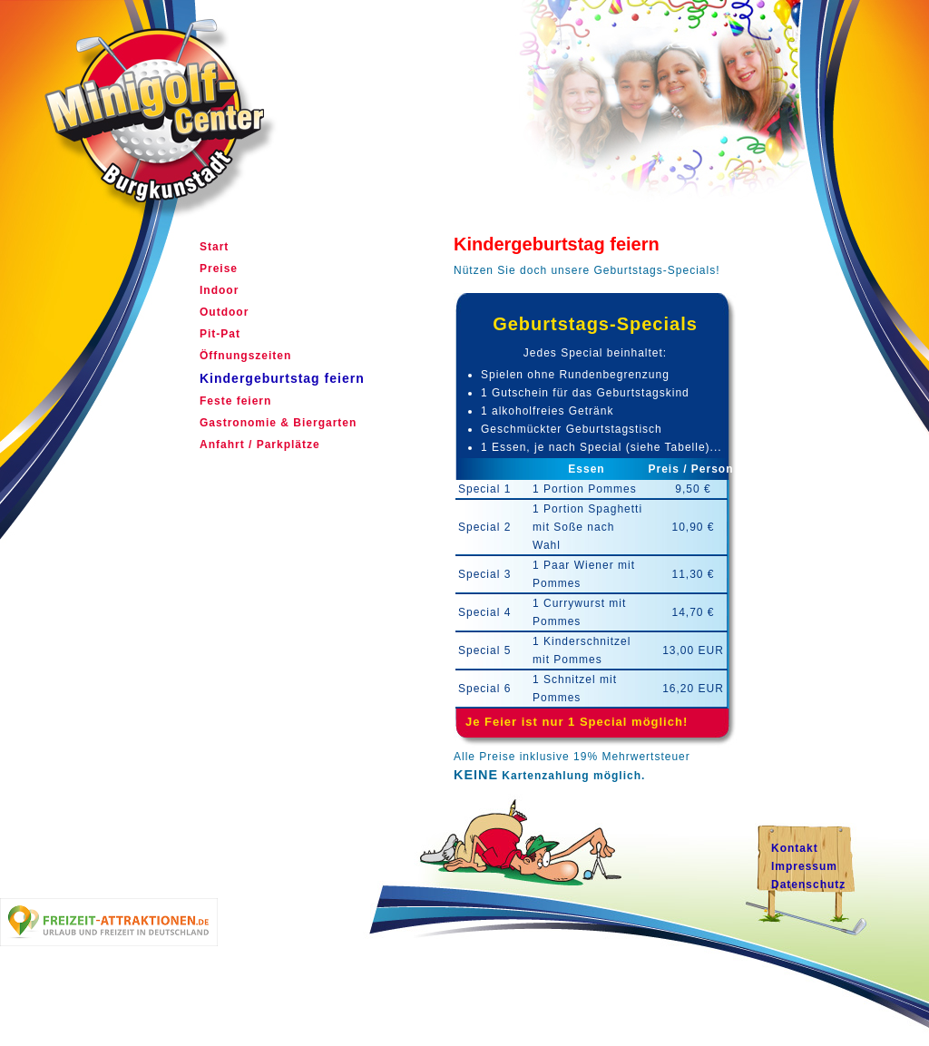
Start (214, 246)
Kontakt (794, 848)
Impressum (804, 866)
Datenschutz (808, 884)
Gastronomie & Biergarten (278, 422)
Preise (219, 268)
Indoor (219, 290)
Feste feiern (235, 401)
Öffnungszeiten (245, 355)
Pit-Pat (220, 333)
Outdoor (224, 312)
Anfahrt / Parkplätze (260, 444)
